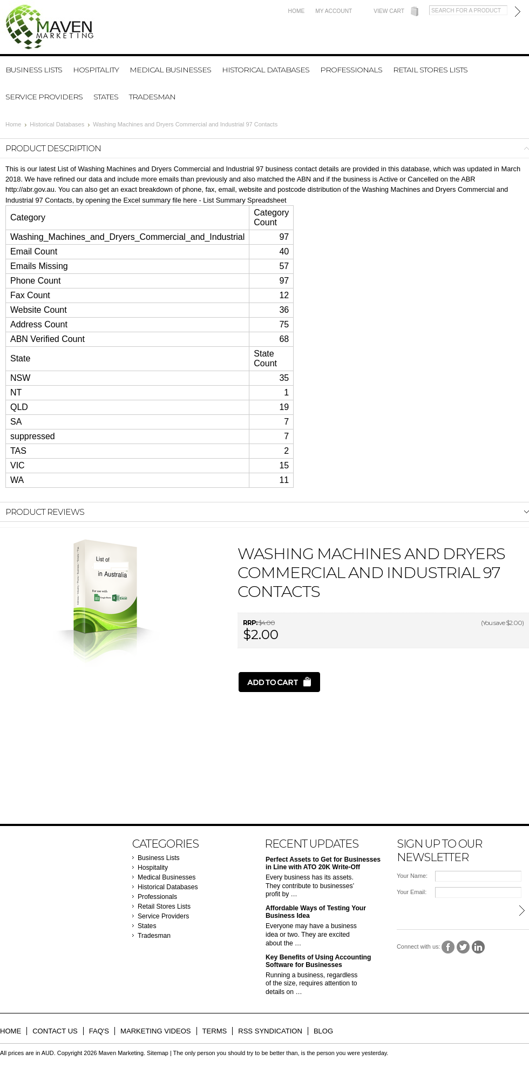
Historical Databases (265, 70)
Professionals (351, 70)
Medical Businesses (170, 70)
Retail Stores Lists (430, 70)
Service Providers (44, 97)
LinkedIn (478, 947)
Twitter (463, 947)
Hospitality (96, 70)
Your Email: (411, 892)
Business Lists (33, 70)
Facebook (448, 947)
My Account (333, 11)
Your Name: (412, 875)
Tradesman (152, 97)
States (105, 97)
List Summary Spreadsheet (244, 200)
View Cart (389, 11)
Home (296, 11)
